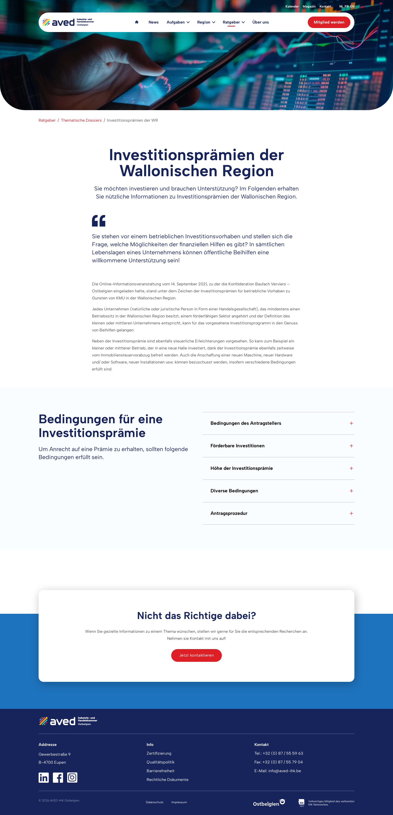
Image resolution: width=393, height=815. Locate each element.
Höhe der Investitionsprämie (282, 468)
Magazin (309, 6)
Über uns (260, 22)
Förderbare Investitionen (282, 446)
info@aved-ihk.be (284, 770)
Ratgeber (231, 22)
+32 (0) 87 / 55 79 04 (282, 762)
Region (203, 22)
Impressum (179, 802)
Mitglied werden (329, 22)
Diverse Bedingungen (282, 491)
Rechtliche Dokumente (167, 779)
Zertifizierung (159, 753)
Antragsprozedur (282, 513)
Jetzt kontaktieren (196, 655)
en (352, 6)
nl (341, 6)
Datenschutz (154, 802)
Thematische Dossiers (81, 120)
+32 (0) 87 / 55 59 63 (283, 753)
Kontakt (325, 6)
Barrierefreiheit (160, 770)
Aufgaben (176, 22)
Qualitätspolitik (160, 762)
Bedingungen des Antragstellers (282, 423)
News (154, 22)
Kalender (292, 6)
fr (347, 6)
